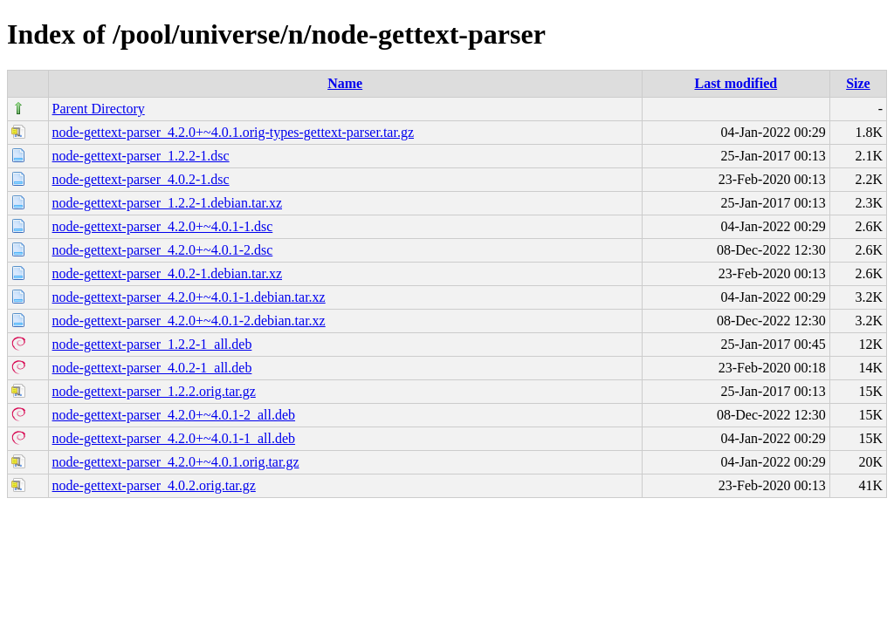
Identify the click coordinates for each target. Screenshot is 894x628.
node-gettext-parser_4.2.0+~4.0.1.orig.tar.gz (175, 461)
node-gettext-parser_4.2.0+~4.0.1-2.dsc (162, 249)
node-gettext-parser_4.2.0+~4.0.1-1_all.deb (173, 438)
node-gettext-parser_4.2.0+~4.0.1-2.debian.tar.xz (189, 320)
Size (858, 83)
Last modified (735, 83)
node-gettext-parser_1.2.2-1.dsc (141, 155)
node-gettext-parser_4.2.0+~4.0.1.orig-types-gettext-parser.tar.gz (233, 132)
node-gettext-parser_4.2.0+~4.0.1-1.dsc (162, 226)
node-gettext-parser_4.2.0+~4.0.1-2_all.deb (173, 414)
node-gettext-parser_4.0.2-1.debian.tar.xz (167, 273)
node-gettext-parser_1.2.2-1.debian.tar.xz (167, 202)
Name (344, 83)
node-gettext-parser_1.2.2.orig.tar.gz (154, 391)
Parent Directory (98, 108)
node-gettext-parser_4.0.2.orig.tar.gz (154, 485)
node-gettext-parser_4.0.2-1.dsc (141, 179)
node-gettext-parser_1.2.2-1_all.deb (152, 344)
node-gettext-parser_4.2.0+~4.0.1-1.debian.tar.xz (189, 297)
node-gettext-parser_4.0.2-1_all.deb (152, 367)
